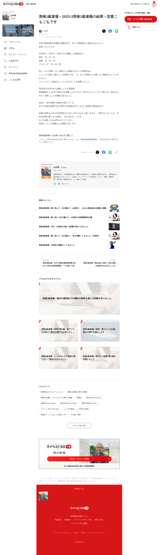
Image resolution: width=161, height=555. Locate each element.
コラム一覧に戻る (79, 426)
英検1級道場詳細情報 (89, 139)
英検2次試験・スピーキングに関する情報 (56, 398)
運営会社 (58, 520)
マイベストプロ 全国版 (79, 523)
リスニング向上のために (50, 409)
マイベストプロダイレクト (62, 533)
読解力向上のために (48, 403)
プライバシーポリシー (81, 520)
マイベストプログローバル (96, 533)
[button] (65, 183)
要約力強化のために (89, 403)
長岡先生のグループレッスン (52, 392)
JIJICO (83, 533)
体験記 (79, 398)
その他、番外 (76, 415)
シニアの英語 (69, 409)
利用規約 (67, 520)
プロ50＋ (76, 533)
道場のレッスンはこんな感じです (53, 415)
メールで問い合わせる (142, 19)
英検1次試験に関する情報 (53, 37)
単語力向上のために (93, 398)
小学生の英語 (83, 409)
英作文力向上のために (68, 403)
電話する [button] (136, 27)
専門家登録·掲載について (79, 516)
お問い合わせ (99, 520)
